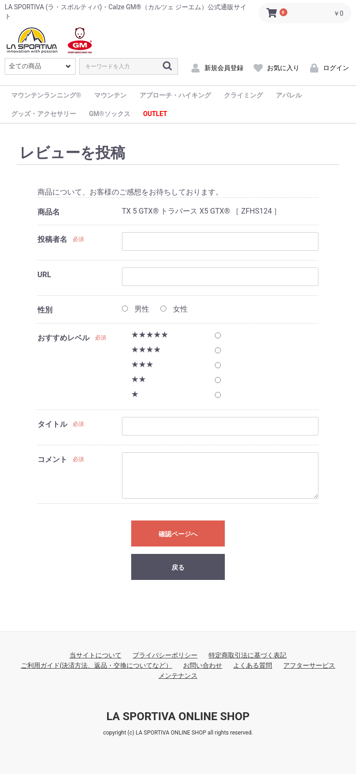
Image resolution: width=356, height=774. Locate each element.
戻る (178, 567)
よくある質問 (252, 665)
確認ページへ (178, 534)
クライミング (243, 95)
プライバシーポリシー (165, 655)
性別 (45, 310)
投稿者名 (52, 239)
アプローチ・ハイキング (175, 95)
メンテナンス (178, 675)
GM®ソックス (109, 113)
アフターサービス (309, 665)
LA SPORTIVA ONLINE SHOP (177, 716)
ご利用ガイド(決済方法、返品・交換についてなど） (96, 665)
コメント (52, 459)
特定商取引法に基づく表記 (247, 655)
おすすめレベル (63, 337)
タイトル (52, 424)
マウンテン (110, 95)
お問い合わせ (202, 665)
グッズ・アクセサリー (43, 113)
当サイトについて (95, 655)
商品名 (49, 212)
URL (44, 274)
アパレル (289, 95)
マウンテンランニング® (46, 95)
